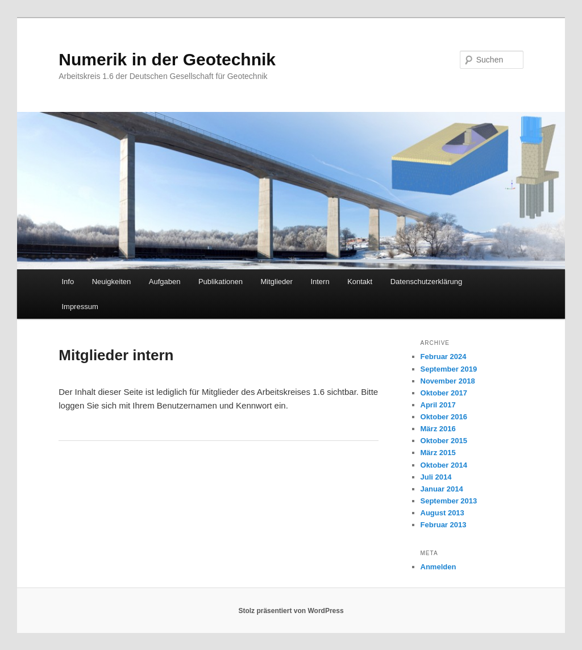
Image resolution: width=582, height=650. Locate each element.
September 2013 (449, 501)
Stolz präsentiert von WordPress (290, 611)
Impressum (79, 306)
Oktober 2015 (444, 440)
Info (67, 281)
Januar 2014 (442, 489)
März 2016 (438, 428)
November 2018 (448, 381)
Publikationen (220, 281)
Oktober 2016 (444, 417)
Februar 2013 (444, 524)
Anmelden (438, 566)
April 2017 (438, 405)
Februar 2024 (444, 356)
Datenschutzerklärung (426, 281)
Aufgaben (165, 281)
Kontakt (359, 281)
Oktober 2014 (444, 465)
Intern (319, 281)
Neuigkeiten (111, 281)
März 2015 (438, 452)
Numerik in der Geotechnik (167, 59)
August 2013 (442, 513)
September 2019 (449, 369)
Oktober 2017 (444, 393)
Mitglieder (277, 281)
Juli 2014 (436, 477)
